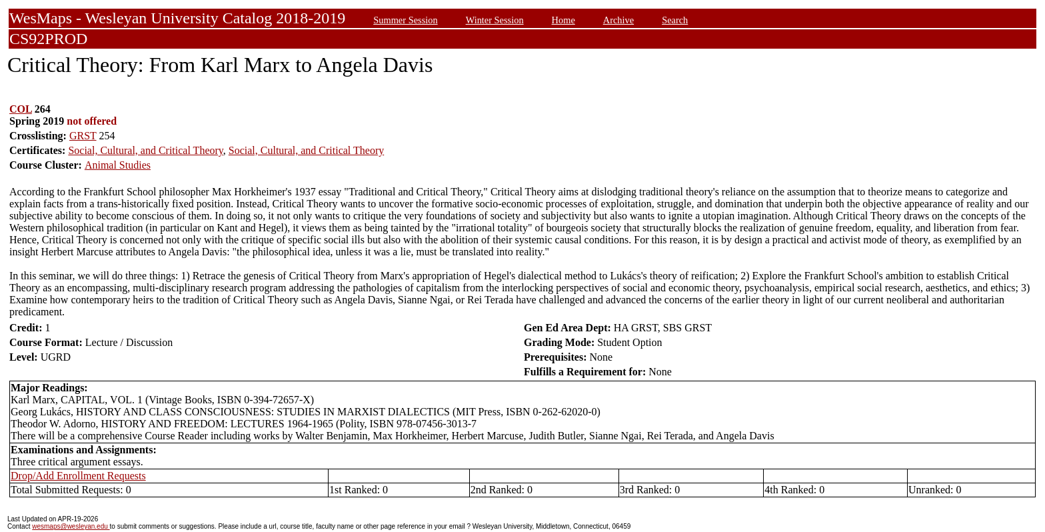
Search (675, 20)
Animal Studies (118, 165)
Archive (618, 20)
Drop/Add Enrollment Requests (78, 475)
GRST (83, 135)
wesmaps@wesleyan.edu (70, 526)
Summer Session (405, 20)
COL (20, 109)
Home (563, 20)
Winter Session (495, 20)
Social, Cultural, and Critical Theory (145, 150)
